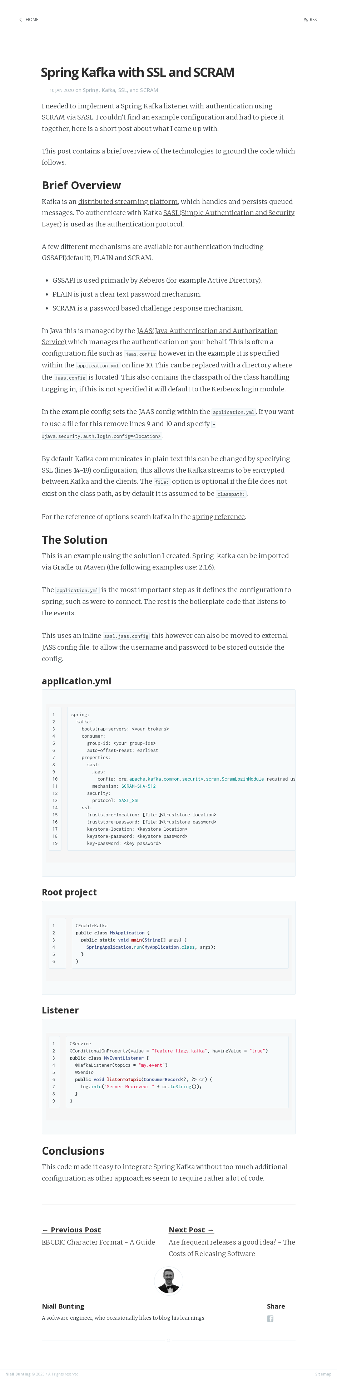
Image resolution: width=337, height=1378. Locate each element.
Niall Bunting (18, 1372)
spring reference (218, 515)
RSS (311, 19)
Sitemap (323, 1372)
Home (32, 19)
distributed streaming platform (128, 200)
